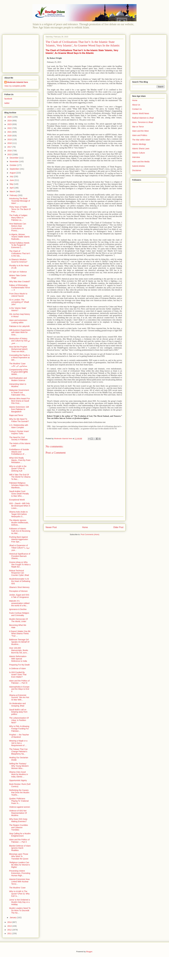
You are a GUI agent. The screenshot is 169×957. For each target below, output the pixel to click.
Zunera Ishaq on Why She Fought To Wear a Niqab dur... (20, 564)
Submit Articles (138, 166)
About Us (136, 105)
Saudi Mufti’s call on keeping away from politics (18, 712)
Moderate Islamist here (17, 82)
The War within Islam (141, 140)
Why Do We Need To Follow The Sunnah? (19, 420)
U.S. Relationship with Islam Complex (18, 426)
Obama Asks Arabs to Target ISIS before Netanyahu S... (18, 514)
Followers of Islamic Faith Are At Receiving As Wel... (19, 531)
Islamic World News (140, 113)
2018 (9, 143)
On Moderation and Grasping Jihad (17, 704)
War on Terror (138, 127)
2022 (9, 128)
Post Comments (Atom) (90, 534)
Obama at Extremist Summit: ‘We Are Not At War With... (19, 697)
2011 (9, 933)
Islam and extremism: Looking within (18, 321)
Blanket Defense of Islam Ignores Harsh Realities (20, 848)
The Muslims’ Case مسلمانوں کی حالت (18, 364)
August (13, 173)
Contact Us (137, 109)
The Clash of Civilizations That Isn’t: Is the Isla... (19, 253)
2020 (9, 135)
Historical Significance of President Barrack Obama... (19, 556)
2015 (9, 154)
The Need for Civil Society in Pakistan (18, 438)
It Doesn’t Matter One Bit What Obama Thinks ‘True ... (19, 633)
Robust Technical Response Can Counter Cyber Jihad (19, 572)
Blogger (89, 952)
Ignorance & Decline (18, 609)
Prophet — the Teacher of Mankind (19, 736)
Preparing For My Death (19, 665)
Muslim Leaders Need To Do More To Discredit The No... (20, 910)
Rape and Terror (16, 415)
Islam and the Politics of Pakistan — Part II (19, 840)
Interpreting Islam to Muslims (17, 385)
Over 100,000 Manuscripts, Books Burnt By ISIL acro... (18, 650)
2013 (9, 926)
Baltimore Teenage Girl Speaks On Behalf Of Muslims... (19, 641)
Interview (136, 157)
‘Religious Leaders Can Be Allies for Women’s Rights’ (19, 864)
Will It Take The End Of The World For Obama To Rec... (19, 477)
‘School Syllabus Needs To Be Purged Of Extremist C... (19, 245)
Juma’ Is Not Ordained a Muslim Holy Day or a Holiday (19, 902)
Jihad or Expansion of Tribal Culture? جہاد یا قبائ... (19, 547)
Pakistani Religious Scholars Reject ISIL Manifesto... (19, 485)
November (14, 161)
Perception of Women (18, 591)
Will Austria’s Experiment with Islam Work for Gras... (19, 332)
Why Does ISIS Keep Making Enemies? (18, 820)
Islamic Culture (138, 153)
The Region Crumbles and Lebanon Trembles (18, 827)
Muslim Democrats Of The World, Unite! (18, 620)
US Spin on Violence (18, 272)
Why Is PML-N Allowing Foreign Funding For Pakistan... (19, 728)
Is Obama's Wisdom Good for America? (18, 260)
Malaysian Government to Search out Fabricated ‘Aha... (19, 392)
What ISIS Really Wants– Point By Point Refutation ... (19, 460)
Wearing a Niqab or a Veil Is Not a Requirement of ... (18, 743)
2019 (9, 139)
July (12, 176)
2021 (9, 132)
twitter (6, 103)
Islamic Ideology (139, 144)
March (13, 191)
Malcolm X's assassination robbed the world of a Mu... (19, 603)
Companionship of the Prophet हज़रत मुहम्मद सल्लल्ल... (18, 372)
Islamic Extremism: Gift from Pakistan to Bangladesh (19, 409)
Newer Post (51, 527)
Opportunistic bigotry (18, 780)
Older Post (118, 527)
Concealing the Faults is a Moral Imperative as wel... (19, 357)
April (12, 188)
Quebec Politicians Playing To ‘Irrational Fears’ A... (19, 800)
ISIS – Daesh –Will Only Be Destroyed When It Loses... (19, 505)
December (14, 158)
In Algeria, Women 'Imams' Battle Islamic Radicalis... (19, 236)
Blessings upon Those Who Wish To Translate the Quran (18, 856)
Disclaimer (136, 170)
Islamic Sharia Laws (140, 148)
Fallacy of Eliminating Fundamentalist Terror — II (19, 287)
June (12, 180)
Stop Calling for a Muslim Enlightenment (20, 834)
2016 (9, 150)
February (14, 195)
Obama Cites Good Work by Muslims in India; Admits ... (18, 774)
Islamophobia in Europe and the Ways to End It (19, 689)
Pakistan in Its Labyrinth (19, 326)
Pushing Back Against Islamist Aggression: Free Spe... (18, 539)
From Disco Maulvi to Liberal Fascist (18, 295)
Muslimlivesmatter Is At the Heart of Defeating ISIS (19, 581)
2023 (9, 124)
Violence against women (19, 807)
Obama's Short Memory (19, 587)
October (13, 165)
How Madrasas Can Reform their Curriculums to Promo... (17, 227)
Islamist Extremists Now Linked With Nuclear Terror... (19, 881)
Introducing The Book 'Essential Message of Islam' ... (19, 200)
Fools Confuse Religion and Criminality (19, 614)
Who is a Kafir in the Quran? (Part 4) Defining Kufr (17, 468)
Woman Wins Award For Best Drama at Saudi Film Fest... (19, 400)
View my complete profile (15, 86)
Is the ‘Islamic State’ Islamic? (17, 309)
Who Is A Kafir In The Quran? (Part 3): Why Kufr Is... (19, 893)
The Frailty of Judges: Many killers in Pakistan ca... (18, 217)
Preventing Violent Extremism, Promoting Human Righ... (19, 873)
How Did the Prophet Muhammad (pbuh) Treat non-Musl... (18, 349)
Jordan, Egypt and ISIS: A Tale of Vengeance (19, 596)
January (13, 917)
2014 (9, 922)
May (12, 184)
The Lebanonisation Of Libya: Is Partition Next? (19, 720)
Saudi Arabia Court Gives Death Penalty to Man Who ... (19, 493)
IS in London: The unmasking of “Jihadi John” (19, 302)
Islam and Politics (139, 135)
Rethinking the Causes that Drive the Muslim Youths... (19, 792)
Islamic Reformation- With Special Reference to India (18, 658)
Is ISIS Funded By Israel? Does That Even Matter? (17, 674)
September (15, 169)
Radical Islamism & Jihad (143, 118)
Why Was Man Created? (19, 281)
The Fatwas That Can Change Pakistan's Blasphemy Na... (18, 751)
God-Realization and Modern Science (18, 379)
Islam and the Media (140, 162)
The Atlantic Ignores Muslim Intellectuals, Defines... (19, 522)
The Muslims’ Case (17, 888)
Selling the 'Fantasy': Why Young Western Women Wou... (19, 765)
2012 (9, 930)
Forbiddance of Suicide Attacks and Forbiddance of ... (19, 451)
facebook (8, 99)
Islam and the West (140, 131)
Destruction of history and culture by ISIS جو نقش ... (19, 340)
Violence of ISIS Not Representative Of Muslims (18, 813)
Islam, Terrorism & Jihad (142, 122)
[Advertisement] (21, 53)
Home (85, 527)
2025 (9, 117)
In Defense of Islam (17, 668)
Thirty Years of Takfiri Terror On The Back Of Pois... (20, 209)
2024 (9, 120)
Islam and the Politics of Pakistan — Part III (19, 682)
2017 (9, 147)
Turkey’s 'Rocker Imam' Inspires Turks (19, 432)
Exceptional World (17, 500)
